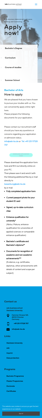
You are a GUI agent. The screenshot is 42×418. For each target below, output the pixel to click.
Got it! (21, 414)
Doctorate (10, 386)
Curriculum (9, 57)
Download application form (21, 155)
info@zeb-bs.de (11, 141)
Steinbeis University (14, 343)
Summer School (11, 80)
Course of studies (12, 67)
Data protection (12, 358)
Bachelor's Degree (13, 48)
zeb (8, 348)
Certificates (11, 391)
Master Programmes (14, 381)
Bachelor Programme (15, 376)
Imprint (9, 353)
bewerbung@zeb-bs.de (14, 184)
